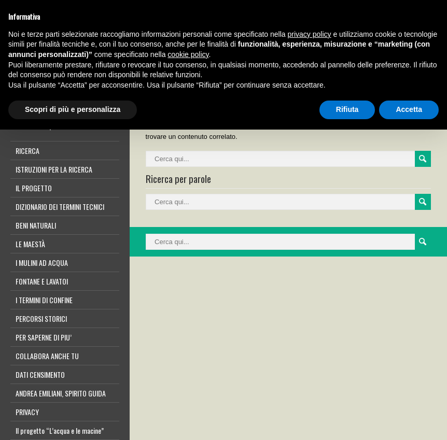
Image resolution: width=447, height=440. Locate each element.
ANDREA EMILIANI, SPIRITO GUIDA (61, 393)
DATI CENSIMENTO (40, 374)
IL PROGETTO (34, 187)
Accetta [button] (409, 109)
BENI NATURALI (36, 225)
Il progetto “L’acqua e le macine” (60, 430)
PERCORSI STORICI (41, 318)
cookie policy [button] (187, 54)
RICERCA (27, 150)
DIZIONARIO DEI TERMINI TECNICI (60, 206)
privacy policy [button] (309, 34)
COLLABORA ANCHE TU (47, 355)
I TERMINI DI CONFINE (44, 299)
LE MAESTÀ (30, 243)
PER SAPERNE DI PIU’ (44, 337)
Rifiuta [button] (347, 109)
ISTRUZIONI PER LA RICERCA (54, 169)
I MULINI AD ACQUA (42, 262)
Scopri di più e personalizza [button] (72, 109)
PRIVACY (27, 411)
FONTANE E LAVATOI (42, 281)
